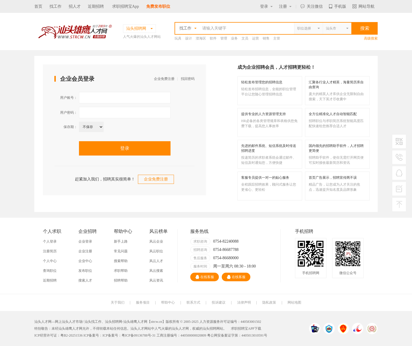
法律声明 (244, 302)
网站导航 (363, 6)
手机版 (337, 6)
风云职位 (156, 251)
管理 (223, 38)
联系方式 (193, 302)
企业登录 (85, 241)
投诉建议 (218, 302)
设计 (188, 38)
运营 (255, 38)
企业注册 (85, 251)
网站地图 (294, 302)
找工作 (55, 6)
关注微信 (311, 6)
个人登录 (50, 241)
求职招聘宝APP (242, 329)
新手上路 (121, 241)
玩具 (178, 38)
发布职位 (85, 271)
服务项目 (143, 302)
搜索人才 (85, 280)
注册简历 (50, 251)
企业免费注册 (164, 79)
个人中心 (50, 261)
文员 (244, 38)
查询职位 (50, 271)
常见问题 (121, 251)
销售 (266, 38)
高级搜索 (371, 38)
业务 (234, 38)
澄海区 (201, 38)
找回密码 (188, 79)
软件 (213, 38)
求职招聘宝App (125, 6)
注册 (285, 6)
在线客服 (204, 277)
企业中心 (85, 261)
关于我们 (117, 302)
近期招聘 (96, 6)
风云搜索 (156, 271)
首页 (38, 6)
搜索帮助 (121, 261)
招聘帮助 (121, 280)
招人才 (75, 6)
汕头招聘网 (113, 322)
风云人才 (156, 261)
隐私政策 (269, 302)
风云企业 (156, 241)
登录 (266, 6)
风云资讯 (156, 280)
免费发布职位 (158, 6)
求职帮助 (121, 271)
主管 (276, 38)
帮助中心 (168, 302)
